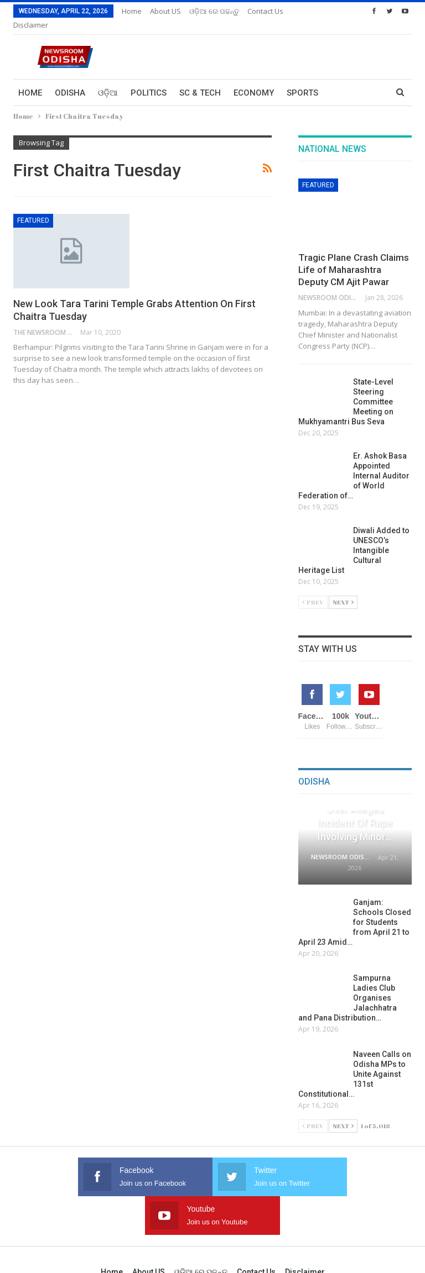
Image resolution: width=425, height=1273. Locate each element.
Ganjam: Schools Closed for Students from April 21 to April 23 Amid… (354, 909)
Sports (302, 80)
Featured (33, 207)
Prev (313, 589)
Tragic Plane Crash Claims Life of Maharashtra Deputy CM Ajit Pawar (353, 256)
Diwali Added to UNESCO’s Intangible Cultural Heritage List (354, 537)
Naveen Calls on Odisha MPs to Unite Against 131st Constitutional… (354, 1061)
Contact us (256, 1220)
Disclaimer (305, 1220)
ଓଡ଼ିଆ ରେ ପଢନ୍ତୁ (214, 11)
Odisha (70, 80)
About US (165, 11)
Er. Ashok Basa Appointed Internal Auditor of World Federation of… (354, 462)
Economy (254, 80)
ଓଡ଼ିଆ (108, 80)
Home (132, 11)
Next (343, 589)
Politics (149, 80)
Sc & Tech (200, 80)
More (259, 11)
